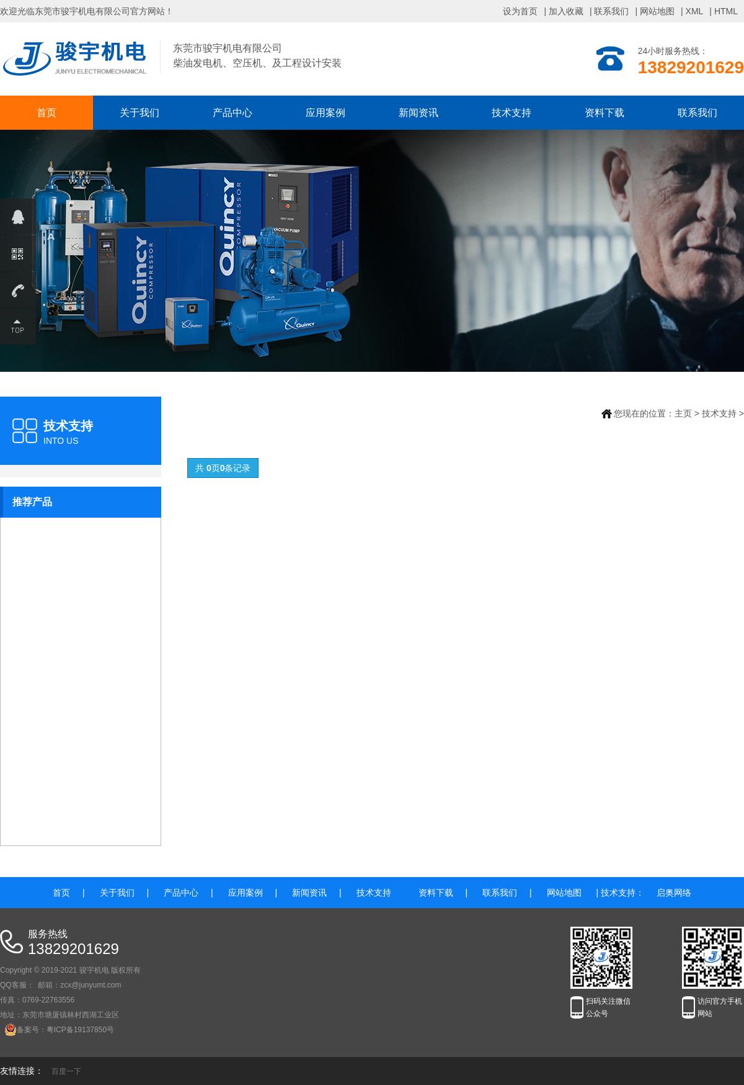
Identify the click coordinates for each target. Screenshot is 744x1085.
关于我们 (139, 112)
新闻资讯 (418, 112)
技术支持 (511, 112)
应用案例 (325, 112)
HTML (726, 11)
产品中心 (232, 112)
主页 (683, 413)
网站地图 (657, 11)
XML (695, 11)
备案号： (25, 1030)
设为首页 (520, 11)
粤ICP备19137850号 (80, 1029)
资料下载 (604, 112)
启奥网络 (674, 893)
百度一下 (66, 1071)
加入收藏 (566, 11)
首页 (46, 112)
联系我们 (611, 11)
